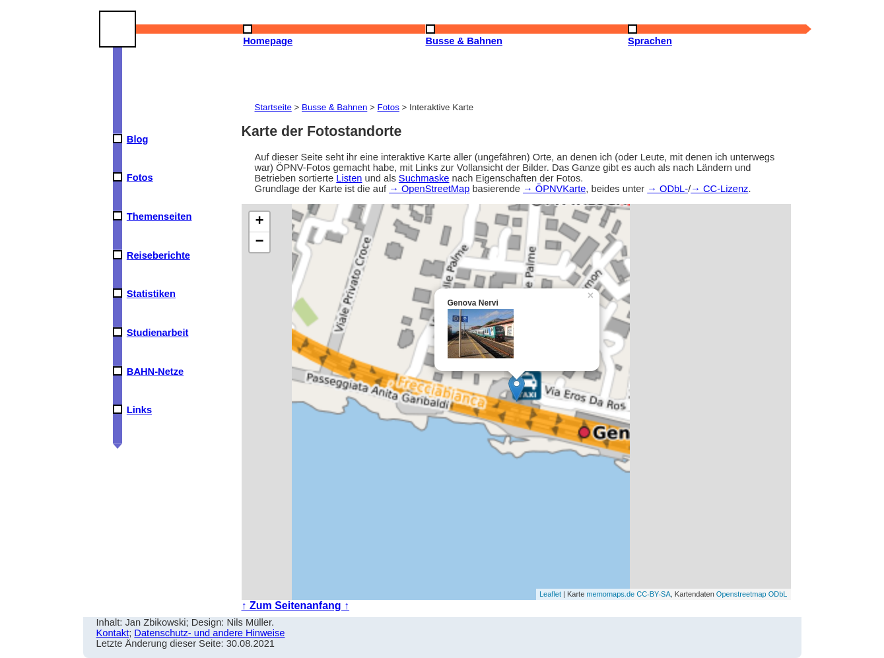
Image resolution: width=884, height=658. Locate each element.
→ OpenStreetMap (429, 188)
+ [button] (259, 222)
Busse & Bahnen (334, 107)
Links (139, 410)
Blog (138, 139)
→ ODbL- (667, 188)
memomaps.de (610, 594)
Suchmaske (424, 178)
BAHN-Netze (155, 371)
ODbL (778, 594)
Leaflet (550, 594)
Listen (349, 178)
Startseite (273, 107)
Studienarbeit (158, 332)
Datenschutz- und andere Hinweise (209, 633)
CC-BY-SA (653, 594)
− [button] (259, 242)
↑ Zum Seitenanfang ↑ (296, 605)
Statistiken (151, 293)
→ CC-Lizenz (719, 188)
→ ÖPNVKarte (554, 188)
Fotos (140, 177)
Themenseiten (159, 216)
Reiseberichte (158, 255)
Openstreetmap (741, 594)
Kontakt (112, 633)
